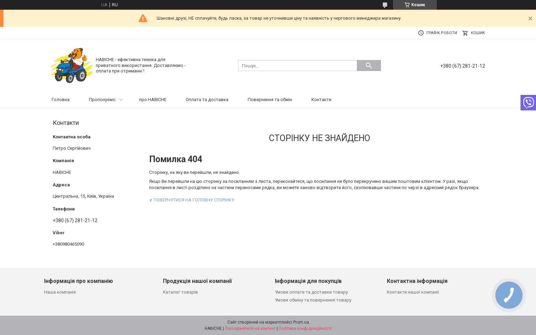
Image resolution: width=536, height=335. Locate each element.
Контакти (321, 99)
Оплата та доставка (207, 99)
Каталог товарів (180, 292)
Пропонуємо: (102, 99)
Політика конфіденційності (305, 328)
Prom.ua (301, 322)
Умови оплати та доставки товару (311, 292)
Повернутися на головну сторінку (194, 200)
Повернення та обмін (270, 99)
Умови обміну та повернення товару (313, 300)
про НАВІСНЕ (152, 99)
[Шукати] (369, 65)
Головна (61, 99)
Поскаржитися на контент (250, 328)
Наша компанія (60, 292)
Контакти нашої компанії (413, 292)
